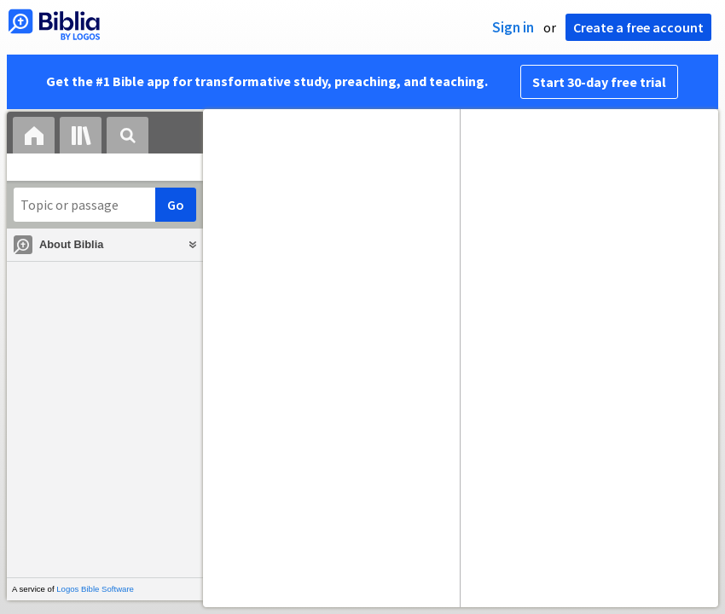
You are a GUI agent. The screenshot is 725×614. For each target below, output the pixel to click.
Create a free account (638, 27)
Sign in (513, 27)
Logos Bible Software (95, 589)
